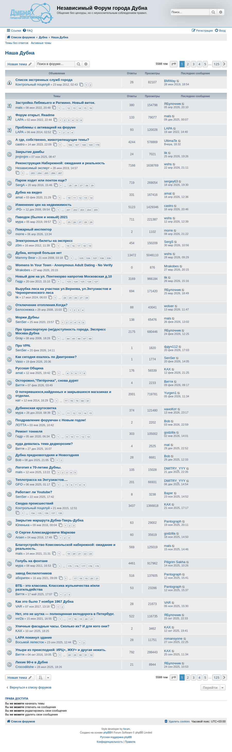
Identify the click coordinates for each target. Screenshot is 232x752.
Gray (19, 338)
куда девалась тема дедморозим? (44, 444)
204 (89, 210)
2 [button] (188, 64)
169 (90, 144)
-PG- (18, 209)
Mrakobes (22, 270)
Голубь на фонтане (31, 561)
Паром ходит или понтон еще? (41, 180)
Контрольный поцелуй (32, 84)
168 (84, 144)
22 (85, 553)
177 (83, 566)
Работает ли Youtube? (33, 492)
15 (85, 108)
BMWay (170, 81)
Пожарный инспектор (33, 229)
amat (19, 197)
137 (53, 513)
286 (53, 173)
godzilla (169, 432)
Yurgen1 (170, 393)
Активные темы (41, 42)
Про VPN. (23, 345)
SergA (20, 185)
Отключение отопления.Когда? (41, 305)
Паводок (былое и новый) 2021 (41, 217)
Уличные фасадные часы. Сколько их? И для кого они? (62, 626)
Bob (167, 421)
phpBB (107, 732)
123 (69, 281)
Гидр (19, 281)
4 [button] (199, 64)
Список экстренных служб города (44, 80)
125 (82, 281)
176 (76, 566)
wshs (168, 164)
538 (102, 258)
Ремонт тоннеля (28, 431)
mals (18, 107)
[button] (173, 64)
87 (84, 338)
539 (109, 258)
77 (66, 400)
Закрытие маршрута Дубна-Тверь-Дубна (49, 520)
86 (79, 338)
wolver (169, 306)
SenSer (20, 322)
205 (95, 210)
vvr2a (19, 618)
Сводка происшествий (34, 503)
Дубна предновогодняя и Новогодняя (47, 455)
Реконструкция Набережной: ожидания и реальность (60, 163)
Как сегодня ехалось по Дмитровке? (46, 357)
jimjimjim (21, 157)
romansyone (173, 638)
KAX (167, 369)
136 (46, 513)
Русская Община (29, 368)
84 (68, 338)
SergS (168, 242)
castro (19, 144)
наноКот (170, 409)
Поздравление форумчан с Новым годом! (50, 420)
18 (84, 245)
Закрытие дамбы (29, 152)
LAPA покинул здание (33, 637)
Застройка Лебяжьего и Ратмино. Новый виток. (55, 103)
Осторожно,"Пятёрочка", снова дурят (46, 380)
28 (86, 185)
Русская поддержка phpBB (116, 737)
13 (74, 108)
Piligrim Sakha (174, 562)
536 (88, 258)
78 (71, 400)
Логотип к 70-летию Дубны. (38, 467)
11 (74, 197)
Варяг (168, 493)
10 (69, 197)
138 (60, 513)
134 (32, 513)
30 (80, 655)
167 (77, 144)
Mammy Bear (25, 258)
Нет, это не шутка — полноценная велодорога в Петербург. (64, 614)
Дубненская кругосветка (35, 408)
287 (60, 173)
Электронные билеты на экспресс (44, 241)
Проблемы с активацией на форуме (45, 127)
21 (79, 553)
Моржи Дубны (27, 317)
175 (70, 566)
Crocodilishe (24, 667)
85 (73, 338)
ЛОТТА (20, 425)
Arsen (19, 537)
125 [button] (216, 64)
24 (64, 297)
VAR (18, 606)
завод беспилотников (33, 573)
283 (32, 173)
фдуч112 (171, 347)
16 (90, 108)
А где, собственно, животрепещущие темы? (52, 140)
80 (82, 400)
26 (75, 185)
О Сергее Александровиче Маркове (45, 532)
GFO (19, 484)
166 (70, 144)
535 (81, 258)
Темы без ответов (16, 42)
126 (89, 281)
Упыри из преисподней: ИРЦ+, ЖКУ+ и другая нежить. (60, 650)
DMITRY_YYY (174, 468)
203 (82, 210)
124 (75, 281)
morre (19, 234)
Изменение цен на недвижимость (43, 205)
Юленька (22, 525)
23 (90, 553)
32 (91, 655)
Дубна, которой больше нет (38, 253)
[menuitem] (27, 30)
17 (78, 245)
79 (77, 400)
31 (86, 655)
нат (18, 400)
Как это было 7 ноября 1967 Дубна (44, 601)
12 (68, 108)
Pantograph (172, 521)
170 (97, 144)
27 (81, 185)
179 (97, 566)
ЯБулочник (172, 104)
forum (126, 729)
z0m (18, 245)
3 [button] (193, 64)
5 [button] (205, 64)
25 (70, 185)
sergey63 (171, 181)
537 (95, 258)
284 (39, 173)
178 (90, 566)
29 (92, 185)
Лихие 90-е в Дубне (31, 662)
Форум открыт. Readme (35, 115)
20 (74, 553)
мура (19, 222)
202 (75, 210)
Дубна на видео (28, 192)
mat (167, 445)
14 (79, 108)
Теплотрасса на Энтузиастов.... (41, 480)
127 (96, 281)
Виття (19, 385)
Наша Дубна (19, 53)
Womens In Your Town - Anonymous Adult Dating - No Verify (64, 265)
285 (46, 173)
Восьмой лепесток (29, 642)
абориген (22, 578)
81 (88, 400)
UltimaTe (170, 141)
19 (89, 245)
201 (68, 210)
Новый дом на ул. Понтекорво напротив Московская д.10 (63, 276)
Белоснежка (24, 309)
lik (165, 153)
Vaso (19, 361)
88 (90, 338)
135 (39, 513)
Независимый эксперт (32, 168)
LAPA (19, 120)
